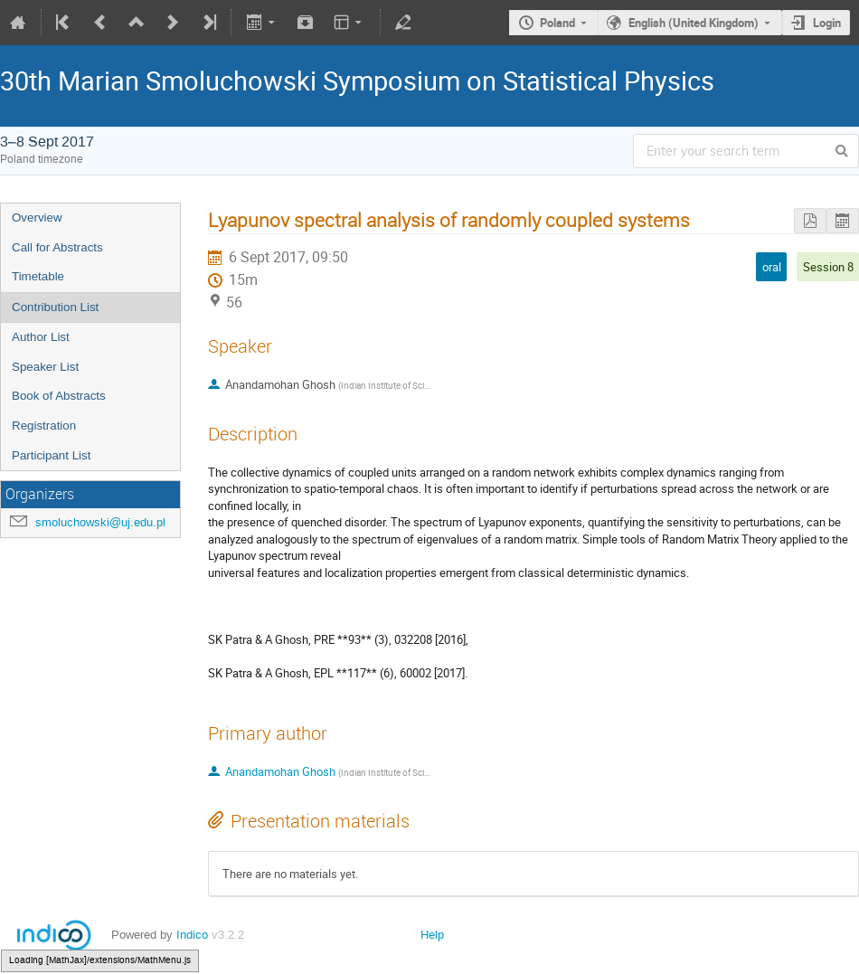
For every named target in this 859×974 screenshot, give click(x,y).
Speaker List (45, 367)
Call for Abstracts (57, 247)
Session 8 (828, 267)
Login (827, 22)
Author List (41, 337)
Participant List (51, 455)
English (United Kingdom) (693, 22)
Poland (557, 22)
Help (432, 934)
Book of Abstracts (59, 395)
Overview (37, 217)
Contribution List (55, 307)
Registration (44, 425)
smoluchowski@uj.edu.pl (100, 522)
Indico (192, 934)
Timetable (38, 276)
